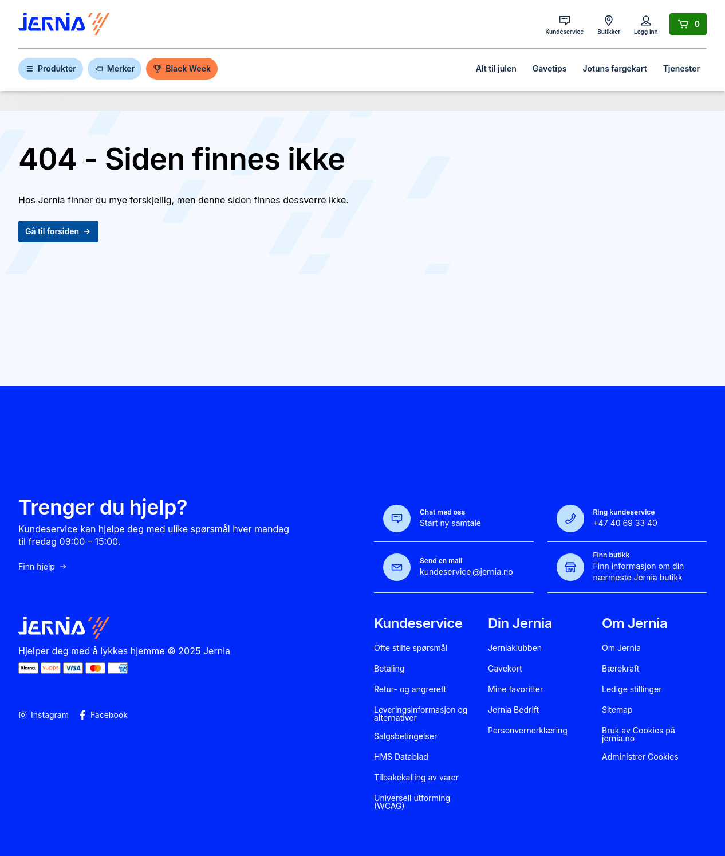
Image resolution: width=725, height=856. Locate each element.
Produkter (50, 68)
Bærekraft (620, 669)
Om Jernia (621, 648)
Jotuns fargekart (614, 68)
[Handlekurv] (688, 24)
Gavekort (505, 669)
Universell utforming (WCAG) (412, 802)
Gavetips (550, 68)
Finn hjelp (43, 566)
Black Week (182, 68)
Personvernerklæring (528, 731)
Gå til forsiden (58, 231)
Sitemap (617, 710)
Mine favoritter (515, 689)
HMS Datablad (401, 757)
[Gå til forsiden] (64, 24)
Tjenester (681, 68)
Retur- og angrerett (410, 689)
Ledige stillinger (632, 689)
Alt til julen (496, 68)
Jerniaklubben (515, 648)
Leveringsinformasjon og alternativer (420, 714)
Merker (114, 68)
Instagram (43, 715)
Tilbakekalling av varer (416, 777)
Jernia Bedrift (513, 710)
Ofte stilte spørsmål (410, 648)
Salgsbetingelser (405, 736)
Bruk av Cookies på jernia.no (638, 735)
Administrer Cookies (640, 757)
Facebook (103, 715)
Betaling (389, 669)
